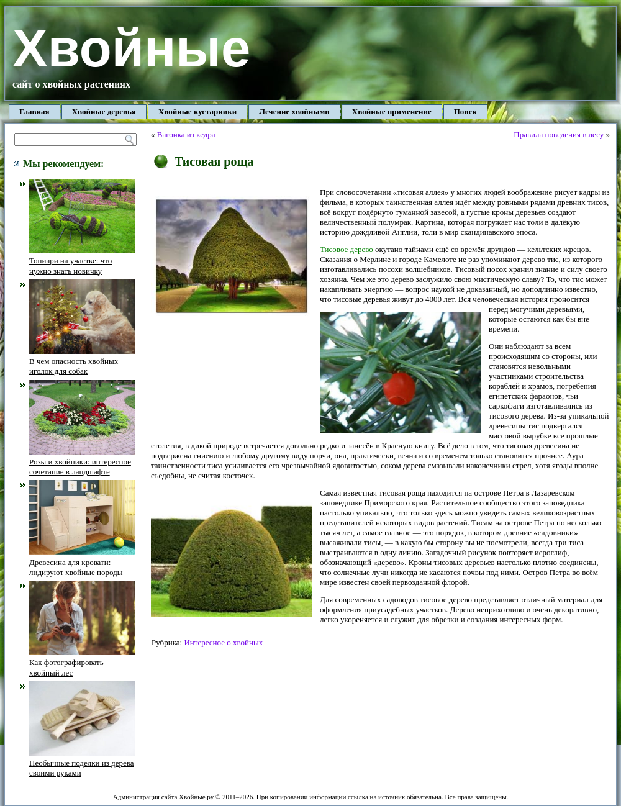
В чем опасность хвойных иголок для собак (82, 361)
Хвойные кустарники (197, 111)
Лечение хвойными (294, 111)
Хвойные (131, 48)
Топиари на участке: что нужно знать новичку (82, 261)
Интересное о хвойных (223, 642)
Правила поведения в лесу (559, 134)
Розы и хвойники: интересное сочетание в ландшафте (82, 462)
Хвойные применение (392, 111)
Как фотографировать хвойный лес (82, 662)
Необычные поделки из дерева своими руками (82, 763)
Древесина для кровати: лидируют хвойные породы (82, 562)
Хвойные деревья (104, 111)
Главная (34, 111)
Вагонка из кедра (186, 134)
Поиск (465, 111)
